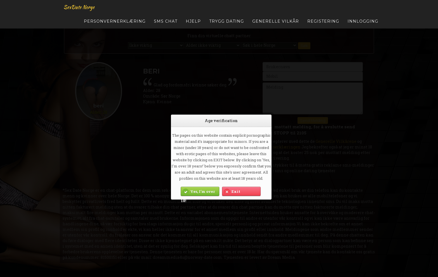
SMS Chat (165, 23)
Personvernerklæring (115, 23)
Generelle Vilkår (275, 23)
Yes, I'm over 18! (198, 191)
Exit (231, 191)
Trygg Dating (226, 23)
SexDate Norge (78, 9)
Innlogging (362, 23)
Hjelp (193, 23)
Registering (323, 23)
